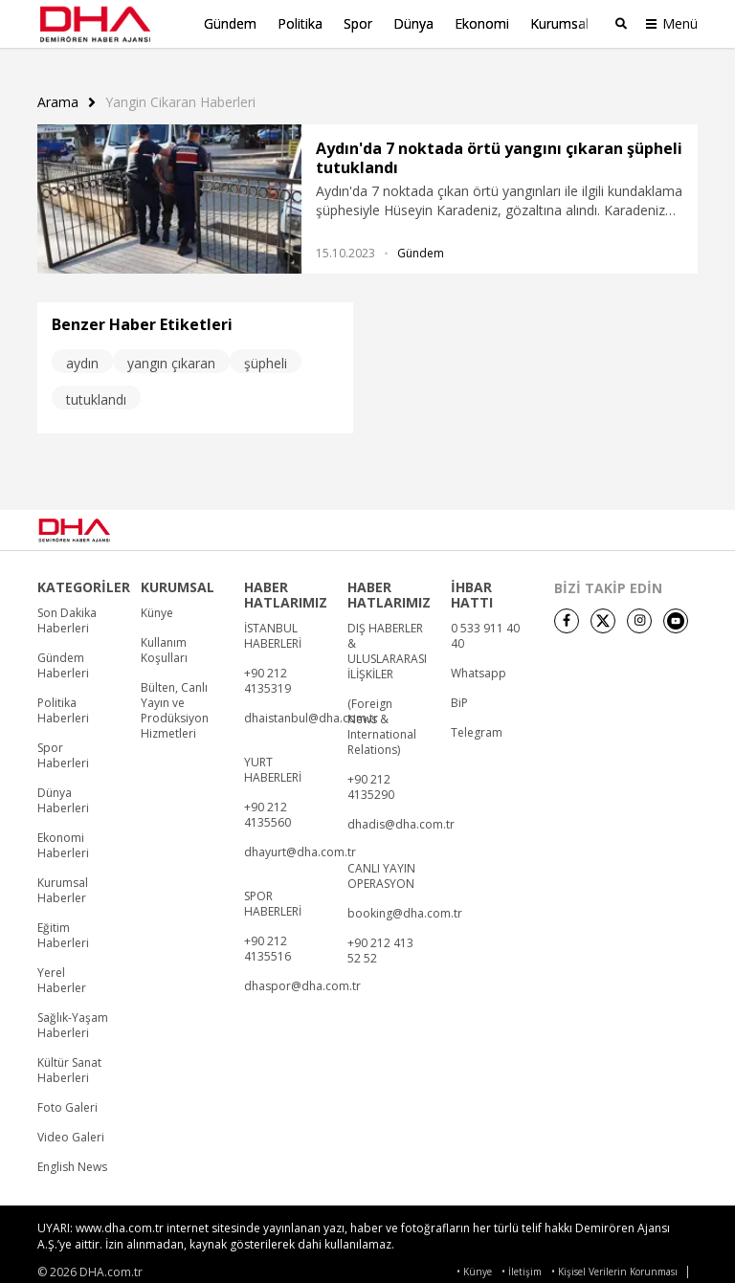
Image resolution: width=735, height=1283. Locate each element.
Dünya (413, 23)
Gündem (230, 23)
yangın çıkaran (171, 353)
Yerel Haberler (61, 971)
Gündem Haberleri (63, 656)
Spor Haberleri (63, 746)
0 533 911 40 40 (485, 626)
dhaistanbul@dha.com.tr (311, 709)
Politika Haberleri (63, 701)
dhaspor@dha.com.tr (302, 976)
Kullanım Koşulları (164, 641)
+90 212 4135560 (267, 805)
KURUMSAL (177, 578)
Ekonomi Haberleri (63, 836)
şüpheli (265, 353)
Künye (157, 603)
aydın (82, 353)
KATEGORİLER (83, 578)
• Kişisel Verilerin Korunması (614, 1262)
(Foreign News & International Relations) (381, 717)
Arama (57, 92)
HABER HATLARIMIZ (285, 585)
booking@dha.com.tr (404, 904)
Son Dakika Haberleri (67, 611)
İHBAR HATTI (472, 585)
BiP (459, 693)
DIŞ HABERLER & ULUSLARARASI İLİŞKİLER (387, 642)
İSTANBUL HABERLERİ (272, 626)
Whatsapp (478, 664)
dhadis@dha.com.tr (401, 815)
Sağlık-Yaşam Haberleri (72, 1016)
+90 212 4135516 (267, 939)
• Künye (474, 1262)
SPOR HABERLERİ (272, 894)
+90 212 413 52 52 (380, 941)
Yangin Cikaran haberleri (180, 92)
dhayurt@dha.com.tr (300, 843)
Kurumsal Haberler (62, 881)
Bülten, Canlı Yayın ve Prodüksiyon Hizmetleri (175, 701)
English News (72, 1157)
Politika (300, 23)
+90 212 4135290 (370, 778)
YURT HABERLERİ (272, 760)
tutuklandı (96, 390)
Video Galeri (70, 1128)
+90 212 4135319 (267, 671)
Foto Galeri (67, 1098)
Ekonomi (482, 23)
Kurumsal (559, 23)
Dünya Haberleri (63, 791)
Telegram (476, 723)
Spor (358, 23)
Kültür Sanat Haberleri (69, 1061)
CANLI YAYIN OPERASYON (381, 867)
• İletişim (521, 1262)
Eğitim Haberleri (63, 926)
